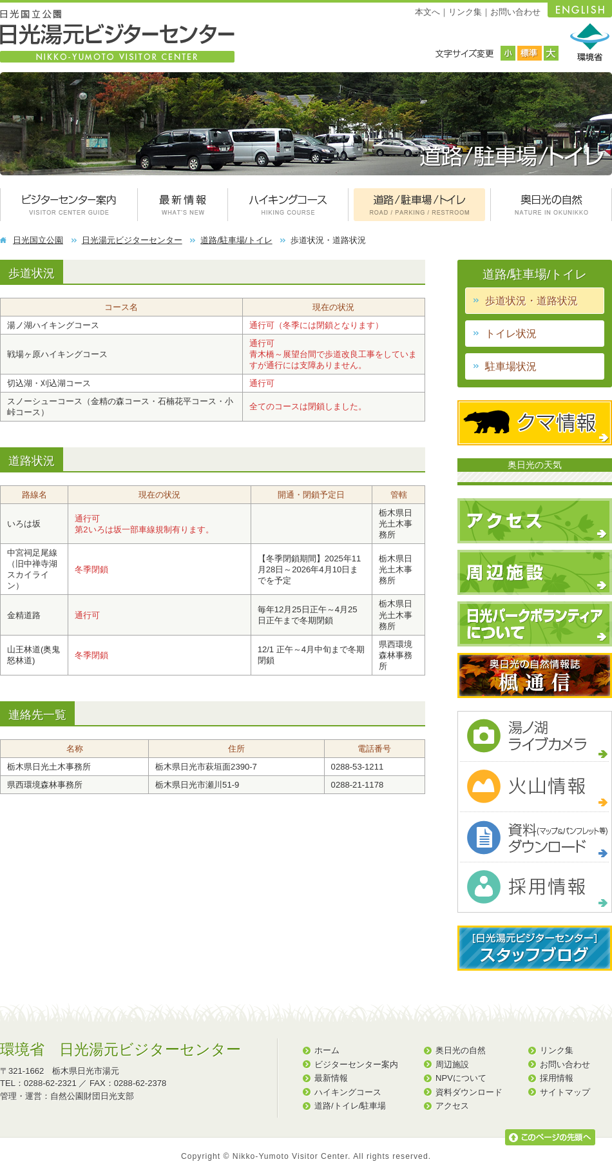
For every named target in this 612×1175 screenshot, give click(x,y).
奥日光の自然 (460, 1050)
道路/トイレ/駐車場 (350, 1106)
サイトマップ (565, 1092)
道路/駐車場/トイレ (236, 240)
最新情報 (331, 1078)
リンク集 (465, 12)
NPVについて (460, 1078)
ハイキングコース (347, 1092)
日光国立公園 (38, 240)
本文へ (427, 12)
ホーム (326, 1050)
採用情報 (556, 1078)
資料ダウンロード (468, 1092)
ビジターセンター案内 (356, 1064)
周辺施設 (452, 1064)
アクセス (452, 1106)
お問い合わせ (515, 12)
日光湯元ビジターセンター (132, 240)
